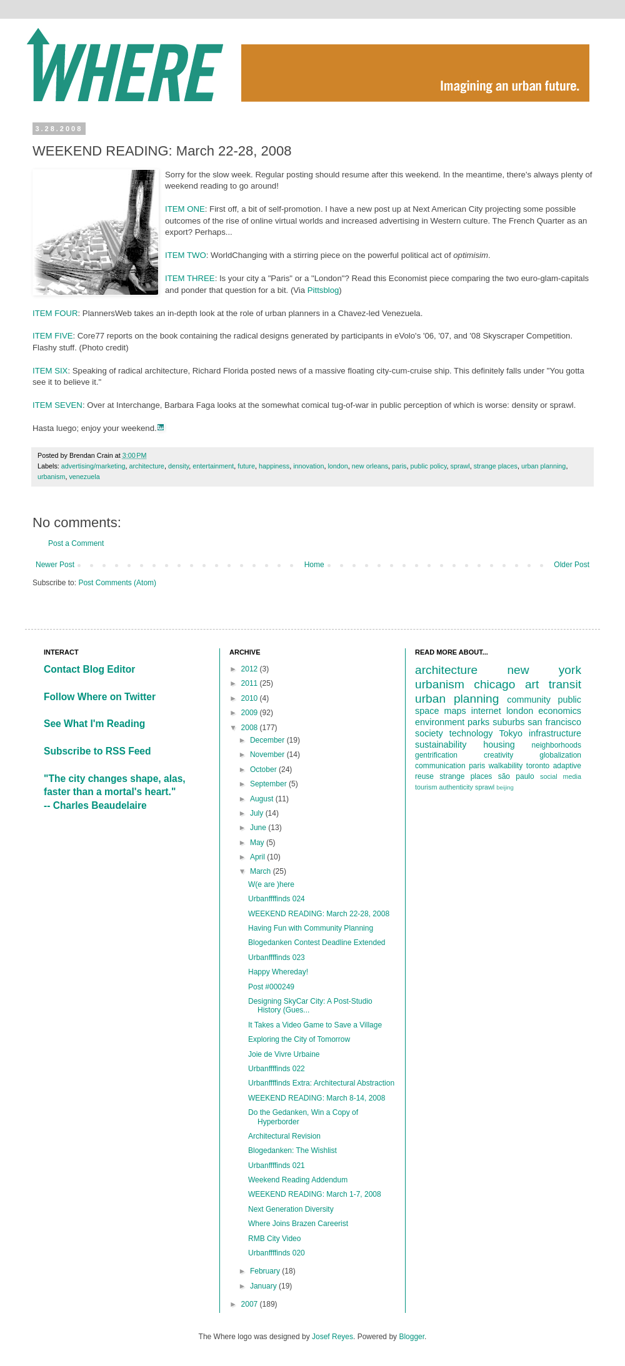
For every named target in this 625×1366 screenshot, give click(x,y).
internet (486, 711)
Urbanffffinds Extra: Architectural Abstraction (321, 1083)
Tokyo (510, 733)
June (259, 827)
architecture (146, 466)
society (429, 733)
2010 (250, 698)
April (258, 857)
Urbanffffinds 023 (276, 957)
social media (560, 776)
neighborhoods (556, 745)
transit (565, 684)
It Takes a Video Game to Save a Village (315, 1025)
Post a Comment (76, 543)
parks (478, 722)
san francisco (554, 722)
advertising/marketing (93, 466)
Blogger (411, 1336)
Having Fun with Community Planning (310, 928)
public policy (428, 466)
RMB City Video (274, 1238)
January (264, 1286)
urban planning (543, 466)
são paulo (516, 776)
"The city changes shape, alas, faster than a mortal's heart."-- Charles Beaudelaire (115, 792)
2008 (250, 727)
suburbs (508, 722)
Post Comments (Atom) (117, 582)
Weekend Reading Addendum (298, 1179)
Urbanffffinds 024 (276, 898)
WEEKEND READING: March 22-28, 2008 (318, 913)
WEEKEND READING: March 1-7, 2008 (314, 1194)
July (258, 813)
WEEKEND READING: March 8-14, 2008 (316, 1098)
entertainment (213, 466)
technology (471, 733)
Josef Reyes (332, 1336)
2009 (250, 712)
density (178, 466)
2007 (250, 1304)
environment (439, 722)
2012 (250, 669)
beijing (505, 787)
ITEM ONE (185, 209)
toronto (537, 765)
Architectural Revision (284, 1136)
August (263, 798)
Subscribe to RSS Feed (97, 751)
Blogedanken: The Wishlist (292, 1150)
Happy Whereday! (278, 972)
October (264, 769)
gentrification (436, 755)
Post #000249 (271, 986)
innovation (308, 466)
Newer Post (55, 564)
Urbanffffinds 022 (276, 1068)
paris (399, 466)
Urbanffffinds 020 (276, 1253)
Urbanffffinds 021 (276, 1165)
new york (544, 669)
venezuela (84, 476)
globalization (560, 755)
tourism (426, 787)
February (266, 1271)
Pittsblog (323, 290)
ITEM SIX (50, 370)
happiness (274, 466)
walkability (506, 765)
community (529, 700)
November (268, 754)
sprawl (459, 466)
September (269, 784)
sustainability (440, 745)
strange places (496, 466)
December (268, 740)
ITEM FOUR (55, 313)
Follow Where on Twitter (100, 696)
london (338, 466)
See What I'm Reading (94, 723)
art (532, 684)
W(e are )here (271, 884)
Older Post (571, 564)
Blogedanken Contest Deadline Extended (317, 942)
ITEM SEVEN (57, 405)
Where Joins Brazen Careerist (298, 1223)
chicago (494, 684)
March (261, 871)
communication (440, 765)
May (258, 842)
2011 (250, 683)
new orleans (370, 466)
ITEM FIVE (52, 335)
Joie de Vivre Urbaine (284, 1054)
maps (455, 711)
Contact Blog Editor (89, 669)
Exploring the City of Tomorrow (299, 1039)
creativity (498, 755)
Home (314, 564)
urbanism (51, 476)
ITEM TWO (185, 255)
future (246, 466)
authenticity (456, 787)
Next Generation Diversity (291, 1209)
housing (498, 745)
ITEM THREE (190, 278)
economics (559, 711)
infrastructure (555, 733)
